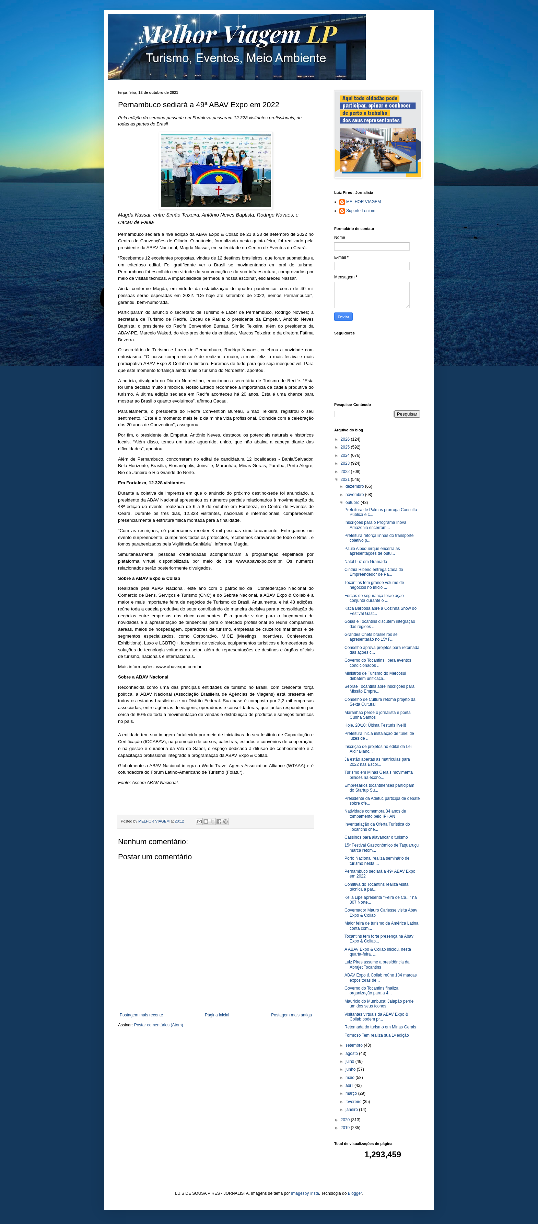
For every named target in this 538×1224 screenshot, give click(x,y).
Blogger (355, 1193)
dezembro (355, 486)
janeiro (352, 1109)
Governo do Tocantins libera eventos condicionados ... (377, 663)
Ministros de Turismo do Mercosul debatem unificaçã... (375, 676)
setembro (355, 1045)
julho (350, 1061)
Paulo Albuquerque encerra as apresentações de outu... (372, 551)
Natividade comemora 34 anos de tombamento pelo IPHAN (375, 813)
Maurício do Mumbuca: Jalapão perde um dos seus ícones (378, 1003)
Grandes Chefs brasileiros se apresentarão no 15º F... (371, 637)
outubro (353, 502)
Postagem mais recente (141, 1015)
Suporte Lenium (360, 210)
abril (350, 1085)
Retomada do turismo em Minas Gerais (380, 1027)
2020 (346, 1119)
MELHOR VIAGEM (363, 201)
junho (351, 1069)
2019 (346, 1127)
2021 (346, 479)
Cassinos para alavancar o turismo (376, 837)
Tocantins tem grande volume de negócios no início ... (374, 585)
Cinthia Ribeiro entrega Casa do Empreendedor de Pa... (373, 572)
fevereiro (354, 1101)
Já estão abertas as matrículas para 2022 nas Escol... (377, 762)
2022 (346, 471)
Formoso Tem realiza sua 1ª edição (376, 1035)
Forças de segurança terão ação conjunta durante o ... (374, 598)
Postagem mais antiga (291, 1015)
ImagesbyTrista (305, 1193)
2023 (346, 463)
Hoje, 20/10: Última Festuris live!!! (375, 725)
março (352, 1093)
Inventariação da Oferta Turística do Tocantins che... (377, 826)
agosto (352, 1053)
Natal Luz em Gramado (365, 561)
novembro (355, 494)
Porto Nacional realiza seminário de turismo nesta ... (376, 860)
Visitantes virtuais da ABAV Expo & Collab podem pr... (376, 1017)
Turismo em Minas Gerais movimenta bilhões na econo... (378, 775)
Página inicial (217, 1015)
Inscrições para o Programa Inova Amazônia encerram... (375, 525)
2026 (346, 439)
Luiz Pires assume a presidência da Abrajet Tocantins (376, 964)
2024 (346, 455)
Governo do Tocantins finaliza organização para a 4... (371, 990)
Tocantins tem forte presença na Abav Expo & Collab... (378, 939)
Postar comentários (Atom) (158, 1025)
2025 (346, 447)
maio (350, 1077)
